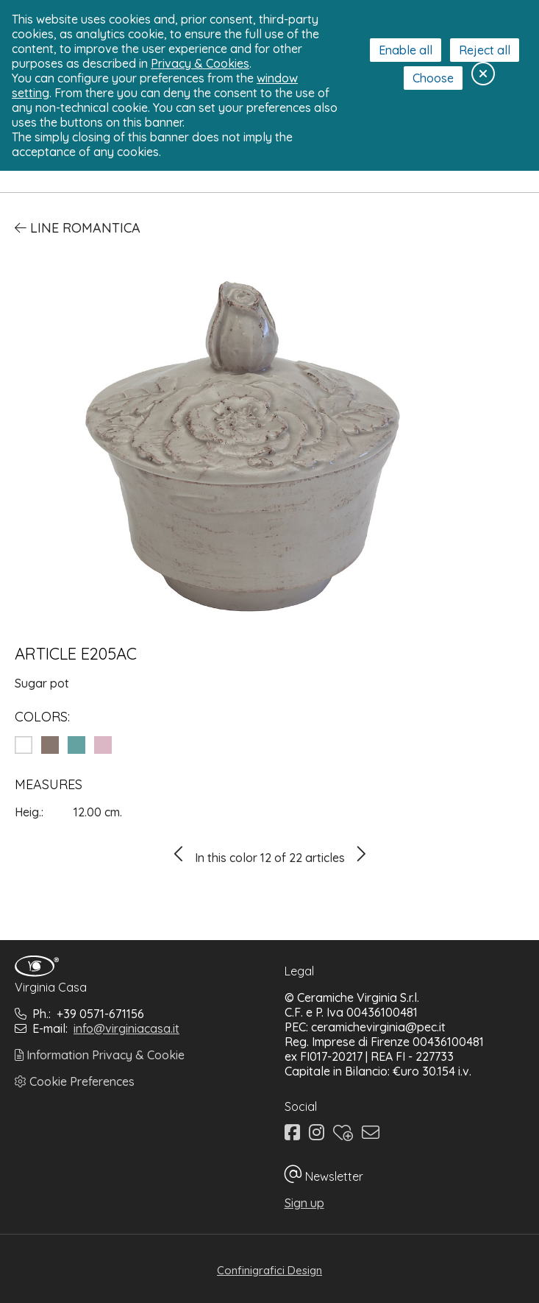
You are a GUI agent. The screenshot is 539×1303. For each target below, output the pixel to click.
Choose (433, 78)
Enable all (405, 50)
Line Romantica (77, 227)
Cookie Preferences (75, 1081)
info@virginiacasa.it (126, 1028)
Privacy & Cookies (200, 63)
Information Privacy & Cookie (100, 1055)
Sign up (304, 1203)
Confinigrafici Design (269, 1270)
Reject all (484, 50)
